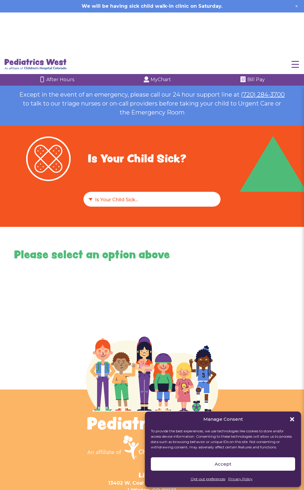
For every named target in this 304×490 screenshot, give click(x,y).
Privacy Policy (240, 479)
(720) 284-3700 (263, 52)
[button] (292, 419)
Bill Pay (252, 37)
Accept (223, 464)
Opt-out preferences (208, 479)
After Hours (56, 37)
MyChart (157, 37)
